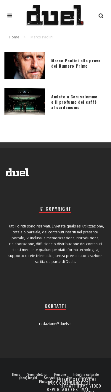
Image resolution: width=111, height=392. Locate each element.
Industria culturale (86, 374)
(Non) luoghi (28, 378)
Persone (60, 374)
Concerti (80, 383)
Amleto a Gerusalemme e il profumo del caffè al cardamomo (74, 101)
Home (16, 374)
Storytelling (52, 378)
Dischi (89, 379)
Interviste (68, 379)
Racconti (58, 383)
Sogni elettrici (37, 374)
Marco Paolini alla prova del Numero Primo (76, 63)
